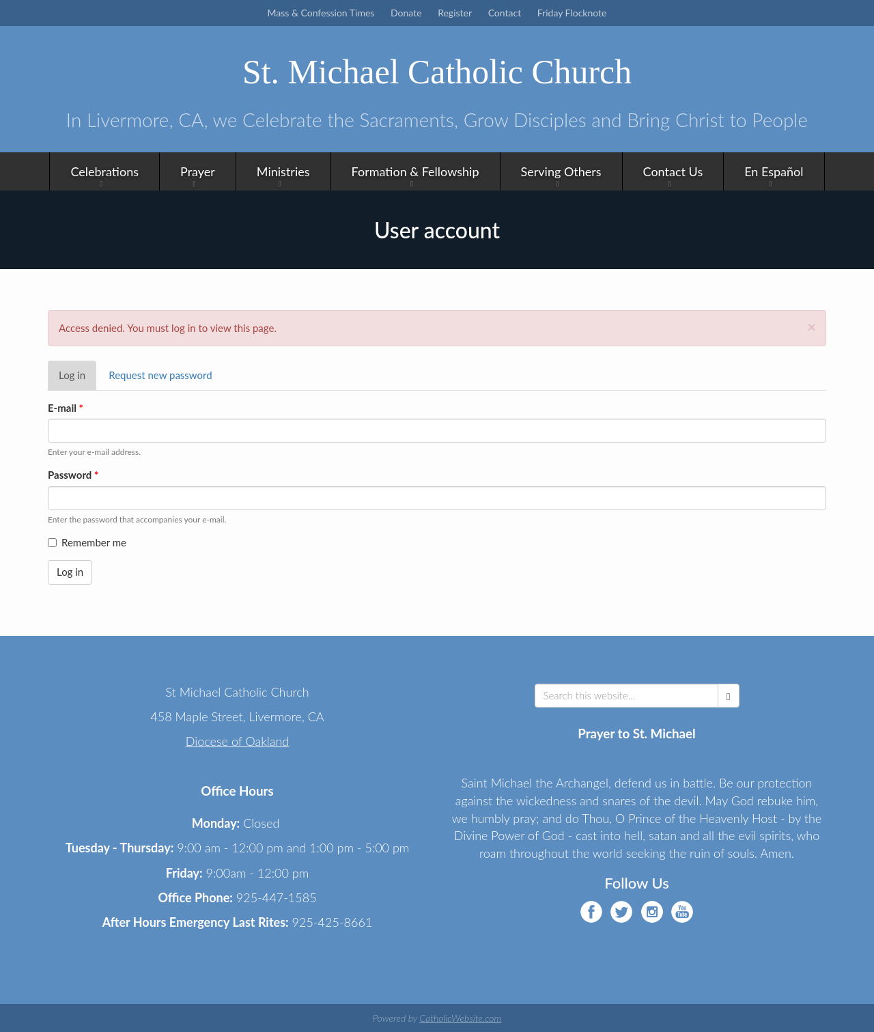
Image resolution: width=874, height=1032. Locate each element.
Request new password (160, 374)
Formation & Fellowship (415, 170)
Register (455, 12)
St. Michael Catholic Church (437, 72)
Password (73, 474)
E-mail (65, 407)
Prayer (197, 170)
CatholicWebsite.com (460, 1017)
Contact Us (673, 170)
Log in (77, 378)
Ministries (283, 170)
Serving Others (561, 170)
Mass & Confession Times (321, 12)
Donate (406, 12)
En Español (773, 170)
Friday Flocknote (572, 12)
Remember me (87, 541)
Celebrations (104, 170)
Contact (505, 12)
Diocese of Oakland (238, 740)
